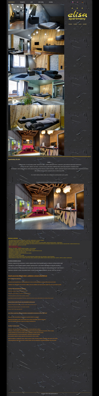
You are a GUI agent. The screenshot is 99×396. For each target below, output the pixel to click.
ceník (31, 2)
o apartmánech (11, 2)
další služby (40, 2)
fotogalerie (22, 2)
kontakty (51, 2)
